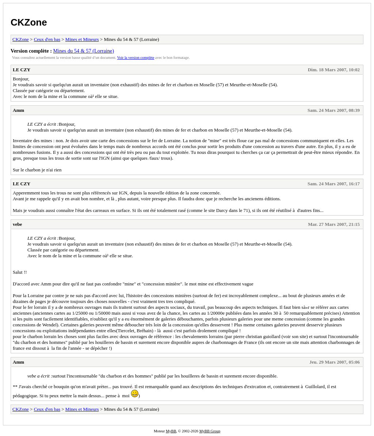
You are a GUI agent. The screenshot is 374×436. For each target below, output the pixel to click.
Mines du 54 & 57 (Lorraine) (83, 51)
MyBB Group (209, 431)
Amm (18, 110)
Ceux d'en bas (47, 39)
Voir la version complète (135, 58)
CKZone (29, 22)
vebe (17, 224)
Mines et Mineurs (82, 39)
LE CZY (21, 69)
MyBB (171, 431)
